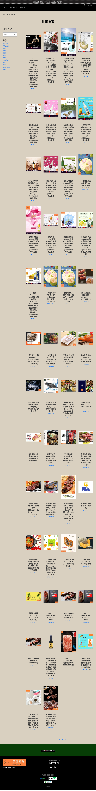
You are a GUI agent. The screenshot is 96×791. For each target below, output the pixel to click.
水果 (4, 56)
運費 (4, 70)
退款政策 (48, 787)
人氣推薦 (6, 47)
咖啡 (4, 65)
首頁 (5, 8)
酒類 (4, 58)
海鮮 (4, 49)
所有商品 (13, 8)
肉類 (4, 51)
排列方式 (7, 30)
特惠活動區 (6, 68)
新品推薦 (6, 44)
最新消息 (22, 8)
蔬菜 (4, 54)
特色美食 (6, 61)
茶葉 (4, 63)
